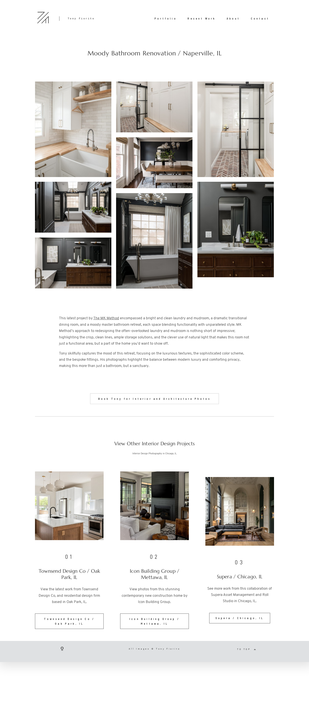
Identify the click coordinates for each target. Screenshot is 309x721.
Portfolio (165, 18)
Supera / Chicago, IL (239, 621)
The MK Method (106, 318)
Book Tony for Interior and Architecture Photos (154, 401)
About (233, 18)
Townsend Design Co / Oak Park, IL (69, 624)
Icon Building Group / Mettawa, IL (154, 624)
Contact (260, 18)
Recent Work (202, 18)
